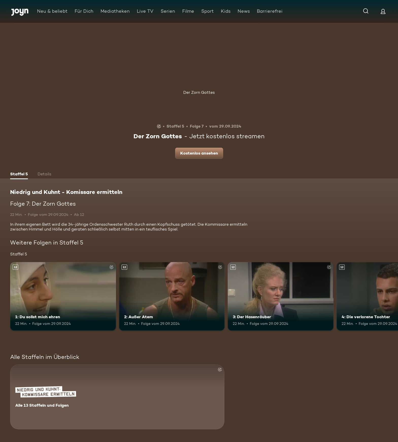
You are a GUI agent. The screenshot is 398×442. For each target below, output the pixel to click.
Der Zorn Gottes (199, 92)
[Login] (383, 11)
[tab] (19, 174)
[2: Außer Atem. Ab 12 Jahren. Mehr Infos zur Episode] (172, 296)
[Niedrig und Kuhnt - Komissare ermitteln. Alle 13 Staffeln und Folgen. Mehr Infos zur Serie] (117, 396)
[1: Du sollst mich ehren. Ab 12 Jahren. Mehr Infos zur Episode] (63, 296)
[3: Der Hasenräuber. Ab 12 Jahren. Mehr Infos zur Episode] (281, 296)
